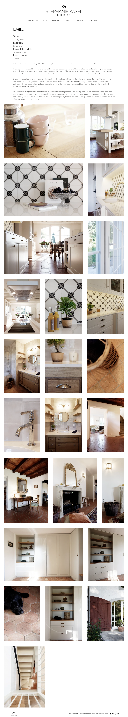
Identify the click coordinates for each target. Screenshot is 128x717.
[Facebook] (111, 713)
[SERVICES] (55, 20)
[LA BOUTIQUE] (93, 20)
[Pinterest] (113, 713)
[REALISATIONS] (33, 20)
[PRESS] (68, 20)
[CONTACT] (81, 20)
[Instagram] (115, 713)
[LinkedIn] (118, 713)
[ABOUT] (44, 20)
